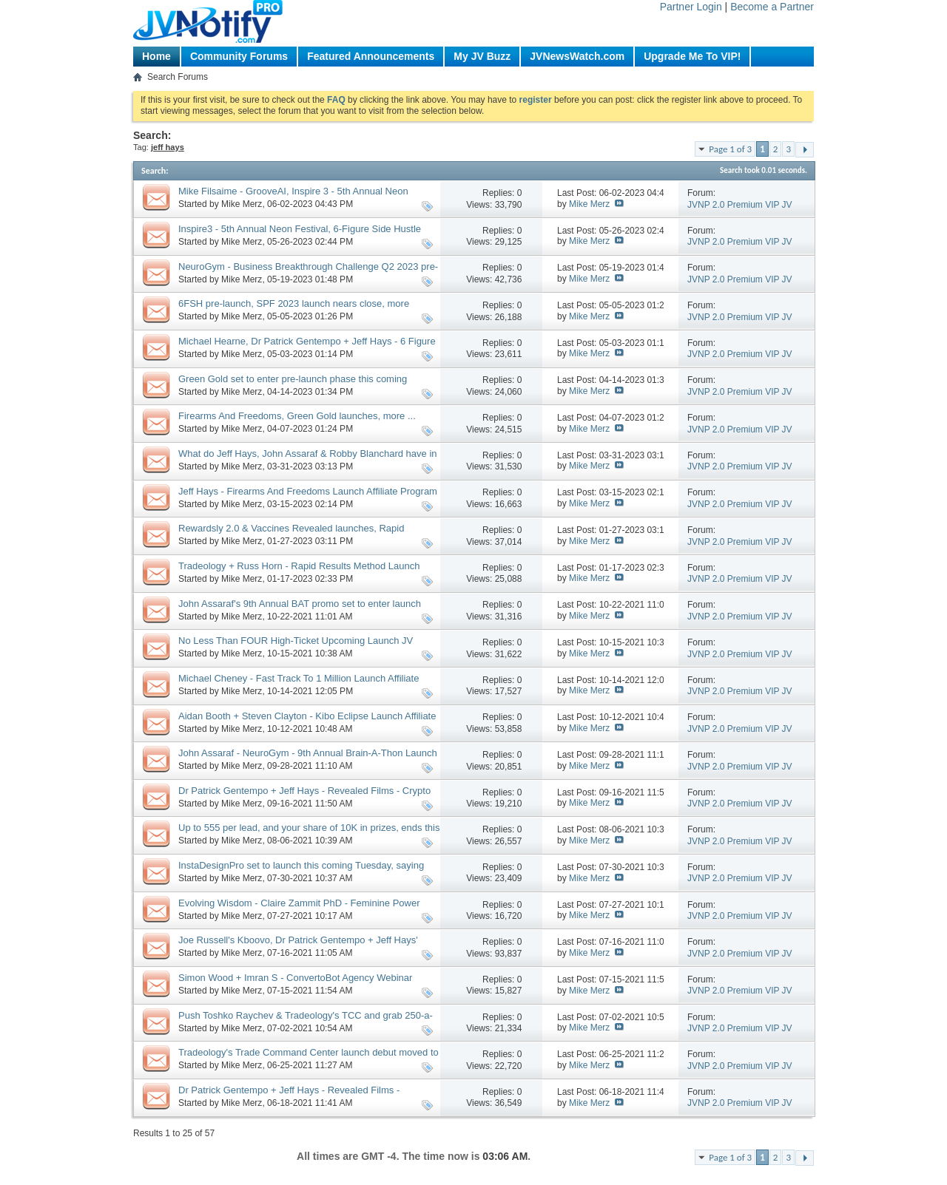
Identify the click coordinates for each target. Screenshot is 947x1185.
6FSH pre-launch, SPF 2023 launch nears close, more (293, 303)
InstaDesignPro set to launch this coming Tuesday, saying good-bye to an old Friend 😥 (301, 871)
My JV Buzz (482, 56)
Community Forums (239, 56)
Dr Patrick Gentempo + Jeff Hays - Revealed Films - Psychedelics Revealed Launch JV (289, 1096)
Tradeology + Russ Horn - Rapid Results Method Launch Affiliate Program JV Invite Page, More (299, 572)
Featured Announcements (370, 56)
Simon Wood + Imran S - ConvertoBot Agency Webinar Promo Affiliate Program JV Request (295, 984)
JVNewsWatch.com (577, 56)
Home (156, 56)
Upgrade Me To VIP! (692, 56)
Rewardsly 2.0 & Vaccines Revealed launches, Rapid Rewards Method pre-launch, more (291, 534)
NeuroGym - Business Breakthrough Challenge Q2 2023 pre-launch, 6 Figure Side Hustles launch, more (308, 273)
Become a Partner (772, 7)
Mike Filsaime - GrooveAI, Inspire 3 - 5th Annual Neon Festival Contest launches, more (293, 197)
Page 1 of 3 (730, 149)
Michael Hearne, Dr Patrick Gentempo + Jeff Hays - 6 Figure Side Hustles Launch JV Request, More (307, 347)
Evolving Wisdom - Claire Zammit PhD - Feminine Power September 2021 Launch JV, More (299, 909)
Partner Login (691, 7)
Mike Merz (241, 204)
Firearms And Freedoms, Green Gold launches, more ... (297, 415)
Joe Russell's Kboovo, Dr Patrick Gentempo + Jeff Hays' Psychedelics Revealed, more (298, 946)
